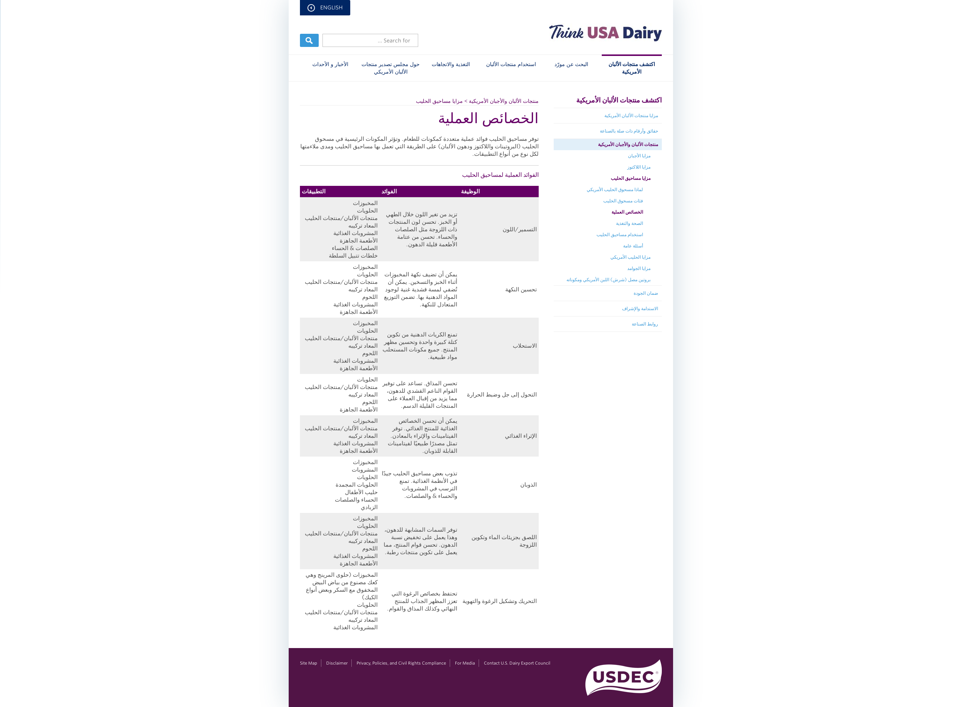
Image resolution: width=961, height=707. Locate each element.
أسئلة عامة (633, 246)
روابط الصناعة (644, 324)
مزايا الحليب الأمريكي (630, 257)
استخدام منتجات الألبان (511, 64)
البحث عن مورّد (571, 64)
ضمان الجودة (645, 293)
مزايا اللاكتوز (638, 167)
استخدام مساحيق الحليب (619, 234)
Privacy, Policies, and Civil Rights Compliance (401, 663)
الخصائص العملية (627, 212)
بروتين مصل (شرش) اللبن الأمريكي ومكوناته (608, 279)
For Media (464, 663)
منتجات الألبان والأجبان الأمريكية (628, 144)
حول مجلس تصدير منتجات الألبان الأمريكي (390, 68)
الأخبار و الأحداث (330, 64)
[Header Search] (370, 40)
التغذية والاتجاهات (450, 64)
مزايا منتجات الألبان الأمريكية (631, 115)
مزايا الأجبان (639, 155)
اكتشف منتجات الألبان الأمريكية (631, 68)
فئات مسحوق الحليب (623, 201)
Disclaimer (336, 663)
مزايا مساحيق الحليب (630, 178)
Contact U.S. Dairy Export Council (517, 663)
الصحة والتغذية (629, 223)
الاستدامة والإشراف (640, 308)
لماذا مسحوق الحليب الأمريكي (614, 189)
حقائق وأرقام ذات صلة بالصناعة (628, 131)
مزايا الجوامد (638, 268)
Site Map (308, 663)
